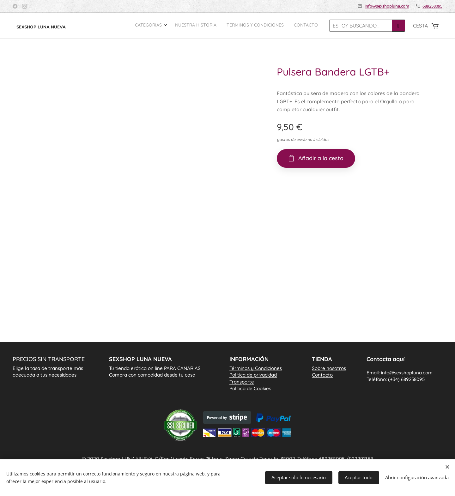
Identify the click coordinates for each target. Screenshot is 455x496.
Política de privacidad (253, 375)
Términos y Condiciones (255, 369)
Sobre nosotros (329, 369)
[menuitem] (288, 25)
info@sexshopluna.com (387, 6)
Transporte (241, 382)
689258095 (432, 6)
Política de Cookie (250, 388)
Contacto (322, 375)
